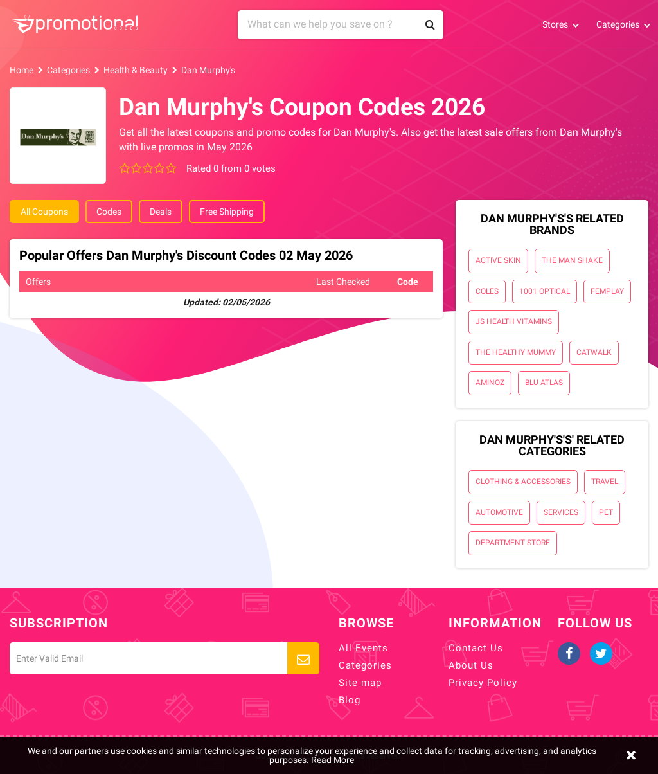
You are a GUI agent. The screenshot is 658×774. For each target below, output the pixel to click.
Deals (161, 211)
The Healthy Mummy (516, 352)
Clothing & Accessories (523, 481)
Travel (604, 481)
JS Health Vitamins (514, 321)
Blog (349, 700)
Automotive (499, 512)
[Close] (631, 755)
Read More (332, 760)
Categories (617, 24)
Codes (108, 211)
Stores (555, 24)
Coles (487, 291)
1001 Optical (544, 291)
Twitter (601, 653)
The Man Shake (572, 260)
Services (561, 512)
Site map (360, 682)
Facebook (569, 653)
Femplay (607, 291)
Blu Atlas (544, 382)
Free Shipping (227, 211)
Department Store (513, 542)
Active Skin (498, 260)
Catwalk (594, 352)
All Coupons (44, 211)
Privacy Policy (483, 682)
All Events (363, 648)
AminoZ (490, 382)
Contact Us (476, 648)
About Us (471, 665)
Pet (606, 512)
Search (430, 24)
